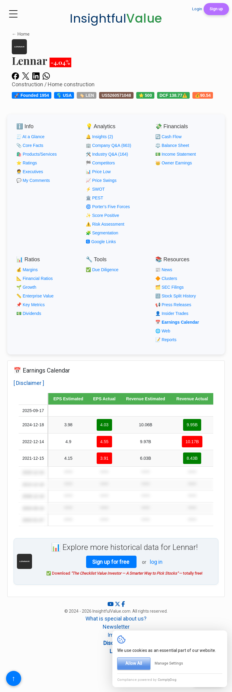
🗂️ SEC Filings (169, 287)
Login (197, 9)
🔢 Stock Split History (175, 296)
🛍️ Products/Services (36, 154)
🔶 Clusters (166, 278)
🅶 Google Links (101, 241)
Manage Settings (169, 663)
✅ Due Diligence (102, 269)
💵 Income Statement (175, 154)
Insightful (116, 18)
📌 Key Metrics (30, 304)
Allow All (133, 663)
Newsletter (116, 627)
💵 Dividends (28, 313)
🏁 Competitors (100, 162)
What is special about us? (116, 618)
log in (156, 562)
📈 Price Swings (101, 180)
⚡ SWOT (95, 189)
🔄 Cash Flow (168, 136)
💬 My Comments (33, 180)
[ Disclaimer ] (29, 383)
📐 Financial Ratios (34, 278)
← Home (21, 34)
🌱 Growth (26, 287)
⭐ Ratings (26, 162)
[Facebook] (123, 604)
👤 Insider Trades (171, 313)
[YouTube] (111, 604)
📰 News (163, 269)
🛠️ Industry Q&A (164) (107, 154)
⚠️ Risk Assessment (105, 224)
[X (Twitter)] (118, 604)
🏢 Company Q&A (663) (108, 145)
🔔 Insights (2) (99, 136)
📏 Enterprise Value (34, 296)
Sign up (216, 9)
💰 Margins (27, 269)
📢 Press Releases (173, 304)
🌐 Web (162, 331)
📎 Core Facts (29, 145)
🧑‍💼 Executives (29, 171)
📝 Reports (165, 339)
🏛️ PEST (94, 197)
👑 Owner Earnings (173, 162)
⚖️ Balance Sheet (172, 145)
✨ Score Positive (102, 215)
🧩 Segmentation (102, 232)
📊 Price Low (98, 171)
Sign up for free (111, 562)
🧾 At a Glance (30, 136)
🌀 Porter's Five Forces (108, 206)
